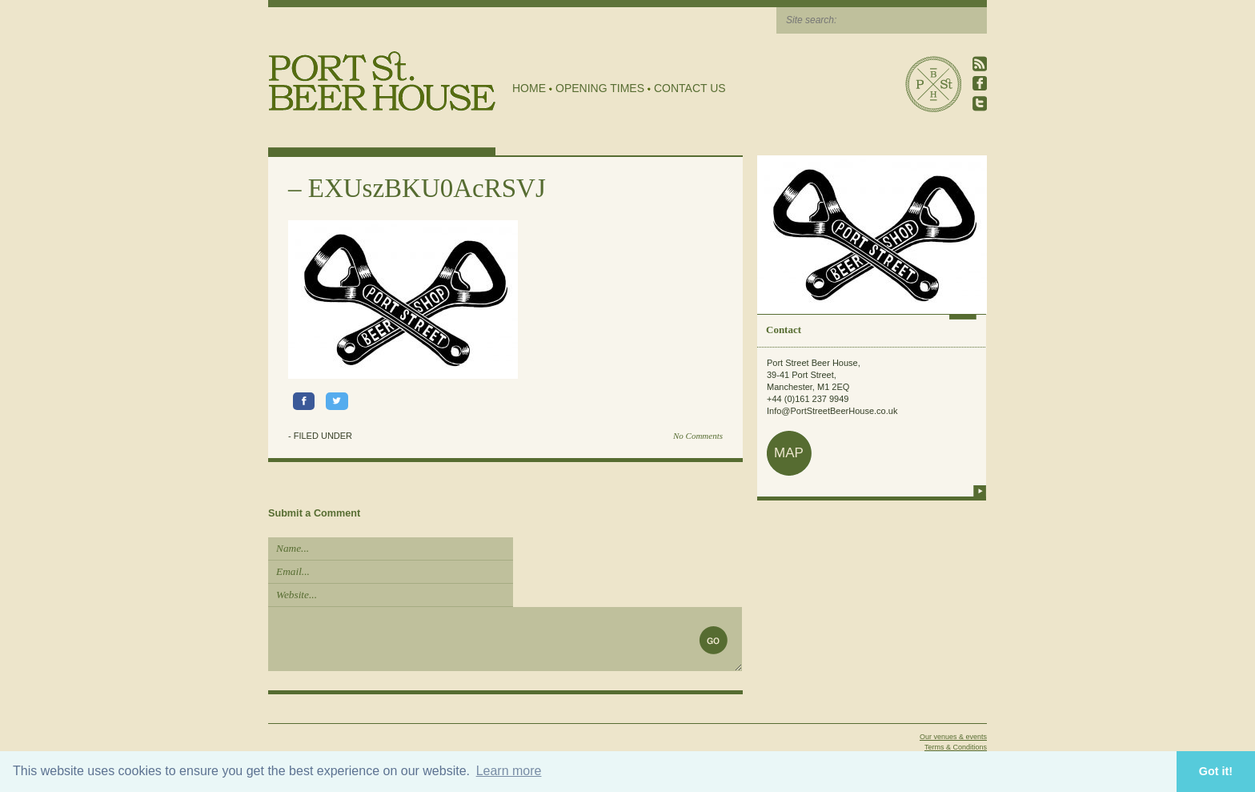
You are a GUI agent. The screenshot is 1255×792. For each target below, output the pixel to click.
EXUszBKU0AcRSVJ (427, 188)
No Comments (698, 435)
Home (529, 88)
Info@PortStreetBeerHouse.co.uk (832, 411)
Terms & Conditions (955, 747)
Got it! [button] (1216, 771)
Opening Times (599, 88)
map (789, 452)
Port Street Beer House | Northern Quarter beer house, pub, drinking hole (382, 81)
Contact (783, 330)
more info (979, 491)
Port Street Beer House (933, 84)
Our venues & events (953, 737)
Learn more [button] (509, 771)
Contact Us (690, 88)
